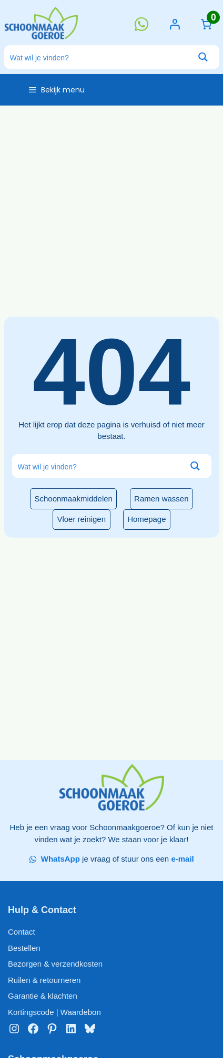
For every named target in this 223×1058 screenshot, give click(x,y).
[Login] (174, 24)
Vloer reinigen (81, 519)
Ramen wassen (161, 498)
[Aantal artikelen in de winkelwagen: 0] (206, 24)
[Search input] (96, 57)
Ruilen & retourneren (44, 980)
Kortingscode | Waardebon (54, 1012)
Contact (21, 931)
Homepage (146, 519)
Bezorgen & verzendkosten (55, 963)
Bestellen (24, 948)
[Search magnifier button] (203, 57)
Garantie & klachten (42, 995)
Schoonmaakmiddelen (74, 498)
